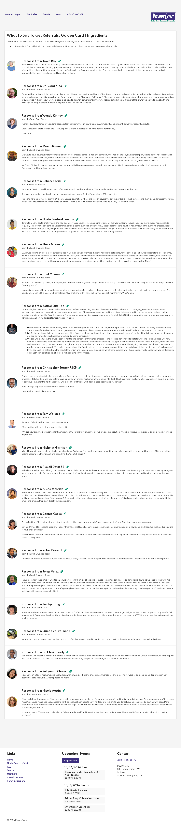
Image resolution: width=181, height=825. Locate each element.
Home (10, 759)
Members (12, 773)
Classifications (15, 777)
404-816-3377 (75, 14)
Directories (31, 14)
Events (46, 14)
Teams (10, 770)
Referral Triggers (16, 780)
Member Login (12, 14)
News (59, 14)
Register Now (70, 760)
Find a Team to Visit (17, 763)
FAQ (9, 766)
